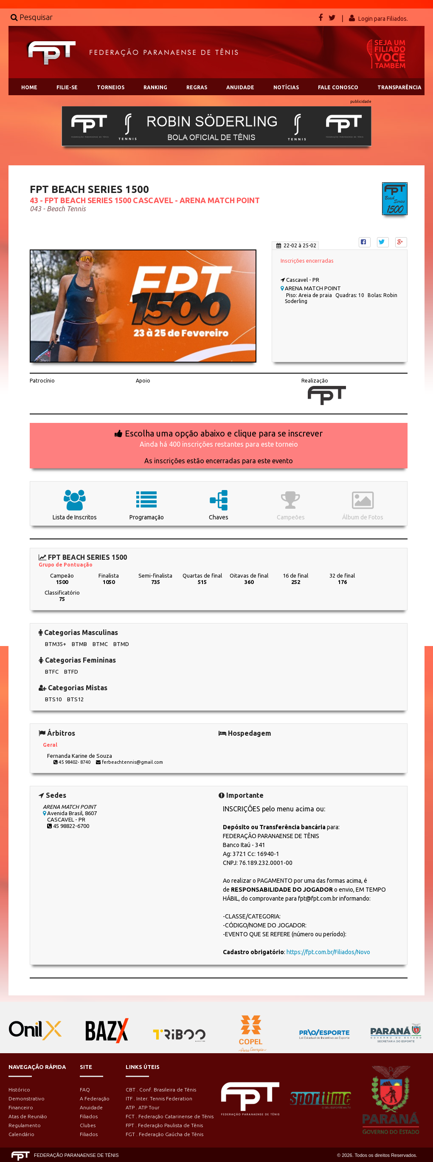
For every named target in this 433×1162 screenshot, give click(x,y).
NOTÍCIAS (286, 87)
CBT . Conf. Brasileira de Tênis (161, 1089)
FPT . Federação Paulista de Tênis (164, 1125)
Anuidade (91, 1107)
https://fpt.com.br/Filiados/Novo (328, 952)
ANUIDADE (240, 87)
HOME (29, 87)
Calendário (21, 1134)
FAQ (85, 1089)
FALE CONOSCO (338, 87)
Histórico (19, 1089)
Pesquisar (32, 17)
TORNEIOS (110, 87)
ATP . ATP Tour (143, 1107)
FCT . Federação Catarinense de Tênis (170, 1116)
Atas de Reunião (27, 1116)
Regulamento (24, 1125)
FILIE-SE (67, 87)
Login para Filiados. (383, 18)
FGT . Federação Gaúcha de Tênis (164, 1134)
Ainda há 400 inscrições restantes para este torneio (219, 444)
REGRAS (196, 87)
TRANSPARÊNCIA (399, 87)
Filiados (89, 1116)
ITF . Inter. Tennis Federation (159, 1098)
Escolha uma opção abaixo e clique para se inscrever (224, 433)
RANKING (155, 87)
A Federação (95, 1098)
